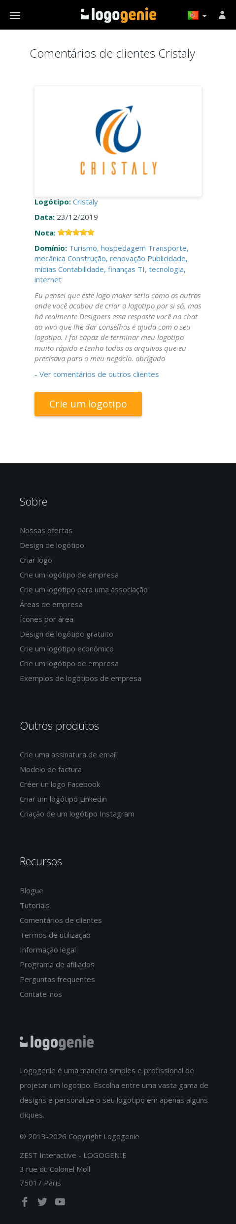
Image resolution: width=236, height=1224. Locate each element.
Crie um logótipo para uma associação (84, 589)
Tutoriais (35, 905)
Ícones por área (46, 619)
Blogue (31, 890)
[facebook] (26, 1204)
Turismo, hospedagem (107, 248)
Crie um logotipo (88, 403)
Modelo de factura (51, 769)
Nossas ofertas (46, 530)
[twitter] (43, 1204)
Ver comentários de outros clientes (99, 374)
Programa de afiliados (57, 964)
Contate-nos (41, 994)
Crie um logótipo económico (67, 648)
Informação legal (48, 949)
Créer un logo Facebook (60, 784)
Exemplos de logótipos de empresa (80, 678)
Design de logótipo (52, 545)
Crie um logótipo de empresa (69, 574)
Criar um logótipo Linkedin (63, 799)
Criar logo (36, 560)
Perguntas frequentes (57, 979)
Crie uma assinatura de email (68, 754)
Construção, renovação (106, 258)
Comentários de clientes (61, 920)
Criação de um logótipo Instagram (77, 813)
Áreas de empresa (51, 604)
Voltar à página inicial (118, 15)
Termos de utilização (55, 935)
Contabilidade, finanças (96, 269)
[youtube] (60, 1204)
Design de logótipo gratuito (66, 634)
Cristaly (85, 201)
